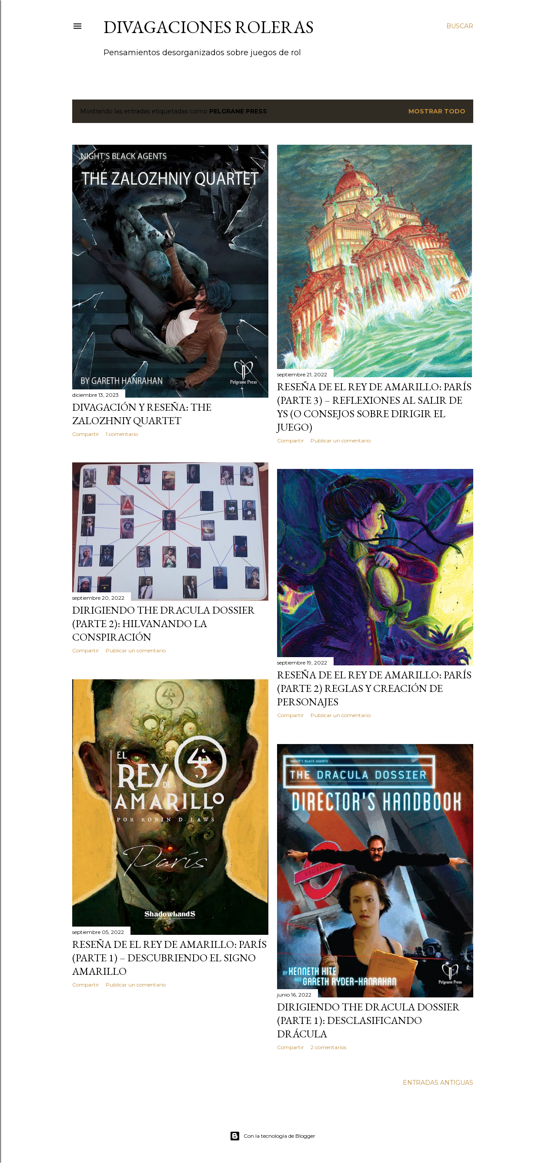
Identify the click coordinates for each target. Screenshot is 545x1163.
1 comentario (122, 434)
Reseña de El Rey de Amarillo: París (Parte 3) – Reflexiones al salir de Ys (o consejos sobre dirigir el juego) (374, 407)
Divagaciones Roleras (209, 27)
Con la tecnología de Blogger (272, 1136)
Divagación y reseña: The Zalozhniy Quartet (141, 413)
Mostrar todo (436, 111)
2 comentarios (328, 1047)
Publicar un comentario (341, 440)
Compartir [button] (85, 434)
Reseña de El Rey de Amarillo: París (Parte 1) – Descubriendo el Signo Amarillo (169, 957)
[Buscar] (459, 26)
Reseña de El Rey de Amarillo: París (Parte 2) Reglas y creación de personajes (374, 688)
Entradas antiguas (438, 1083)
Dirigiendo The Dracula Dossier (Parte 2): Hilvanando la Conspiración (163, 623)
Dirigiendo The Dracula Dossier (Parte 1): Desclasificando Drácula (368, 1020)
